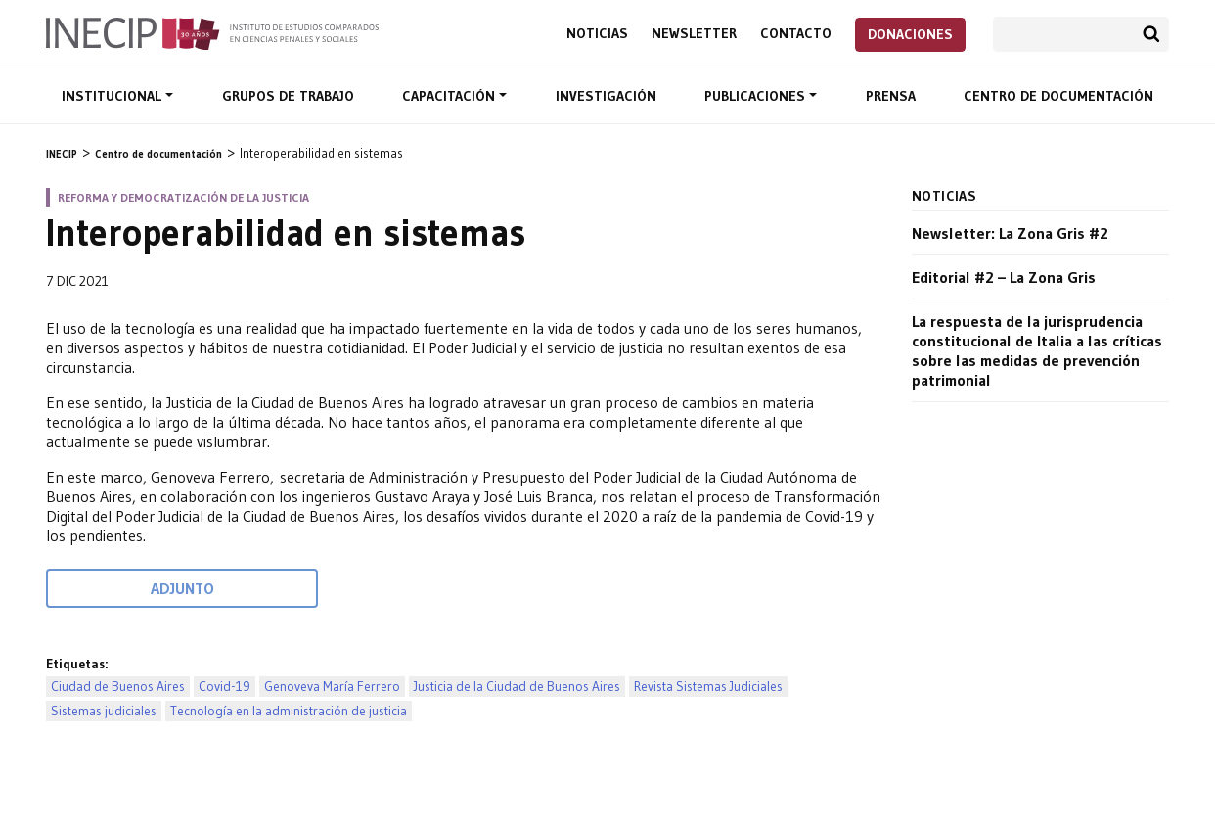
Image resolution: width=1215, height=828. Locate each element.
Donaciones (910, 34)
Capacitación (450, 96)
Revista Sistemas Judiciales (708, 686)
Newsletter (694, 33)
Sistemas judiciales (104, 711)
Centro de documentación (1058, 96)
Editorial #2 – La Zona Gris (1004, 277)
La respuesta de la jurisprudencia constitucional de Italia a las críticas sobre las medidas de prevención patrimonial (1037, 350)
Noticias (597, 33)
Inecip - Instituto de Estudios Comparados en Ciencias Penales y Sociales (212, 32)
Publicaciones (756, 96)
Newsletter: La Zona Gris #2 (1010, 233)
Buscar (1151, 34)
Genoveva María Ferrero (332, 686)
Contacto (796, 33)
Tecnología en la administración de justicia (288, 711)
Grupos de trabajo (288, 96)
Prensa (891, 96)
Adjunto (182, 588)
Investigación (606, 96)
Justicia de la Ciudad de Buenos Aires (517, 686)
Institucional (113, 96)
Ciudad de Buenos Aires (118, 686)
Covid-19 (224, 686)
